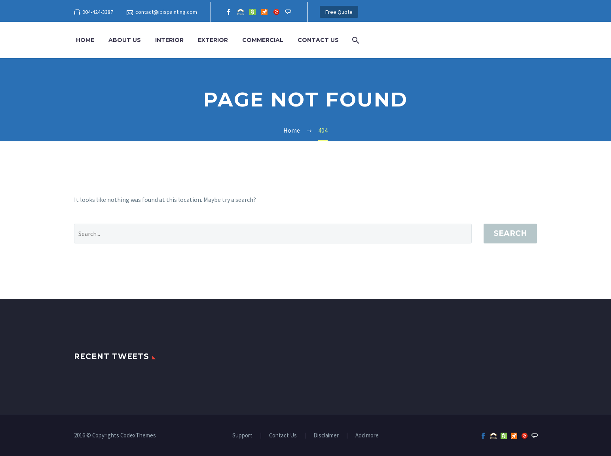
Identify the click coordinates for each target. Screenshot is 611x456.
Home (85, 40)
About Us (124, 40)
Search (510, 233)
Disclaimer (326, 436)
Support (242, 436)
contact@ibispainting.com (166, 11)
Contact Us (318, 40)
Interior (169, 40)
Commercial (262, 40)
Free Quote (339, 11)
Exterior (213, 40)
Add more (367, 436)
